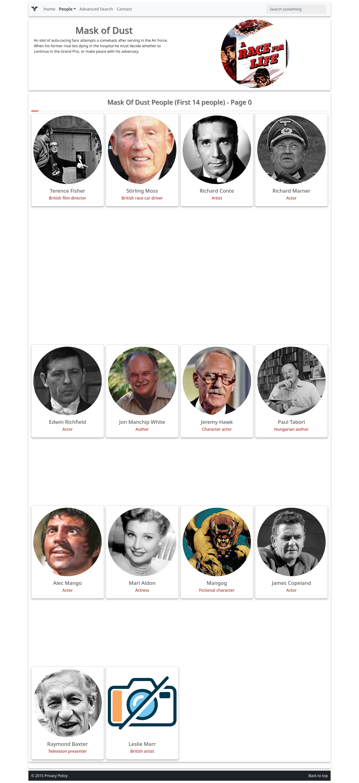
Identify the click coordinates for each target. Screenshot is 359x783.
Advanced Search (96, 9)
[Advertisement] (179, 242)
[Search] (296, 9)
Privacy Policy (56, 775)
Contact (124, 9)
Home (49, 9)
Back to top (318, 775)
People (66, 9)
